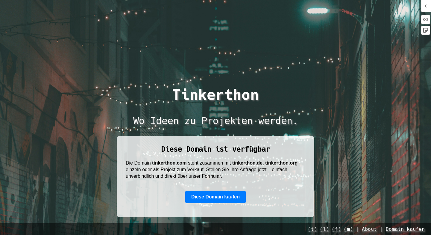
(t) (312, 229)
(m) (348, 229)
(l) (324, 229)
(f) (336, 229)
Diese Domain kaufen (215, 196)
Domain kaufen (405, 229)
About (369, 229)
